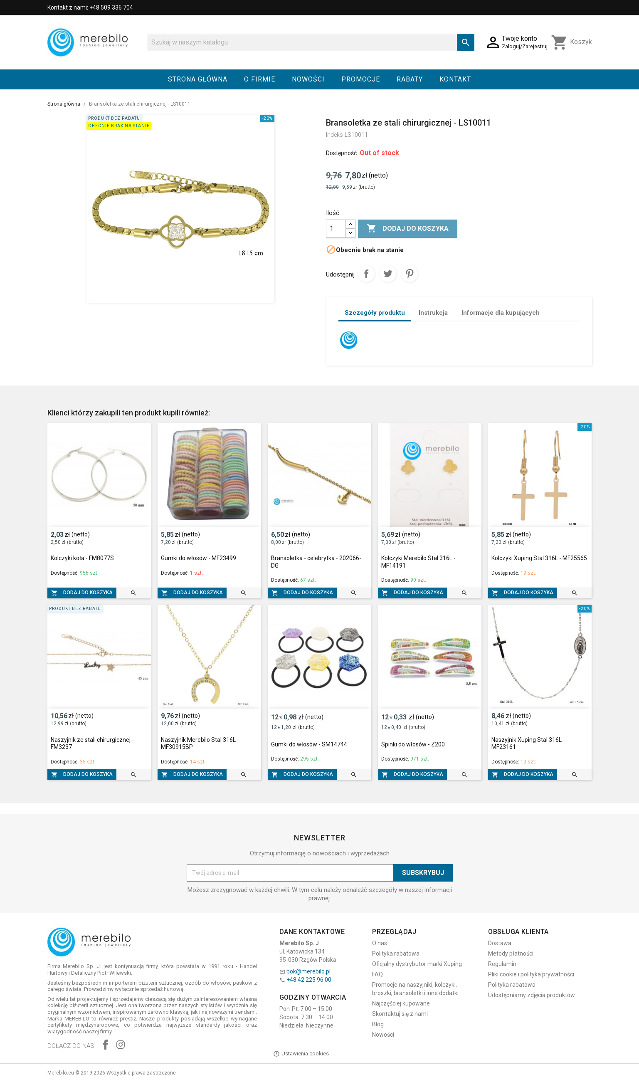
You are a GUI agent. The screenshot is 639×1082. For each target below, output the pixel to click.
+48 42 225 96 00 (308, 979)
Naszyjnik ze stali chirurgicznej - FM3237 (92, 743)
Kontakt (455, 79)
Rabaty (410, 79)
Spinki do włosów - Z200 (413, 744)
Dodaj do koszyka (408, 228)
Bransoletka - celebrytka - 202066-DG (316, 562)
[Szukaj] (310, 42)
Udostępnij (366, 273)
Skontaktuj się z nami (400, 1013)
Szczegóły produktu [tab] (375, 312)
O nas (379, 943)
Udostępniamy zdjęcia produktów (531, 995)
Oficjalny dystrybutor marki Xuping (417, 964)
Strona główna (197, 79)
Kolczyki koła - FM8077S (82, 558)
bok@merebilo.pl (308, 971)
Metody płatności (510, 953)
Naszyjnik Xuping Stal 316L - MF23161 (528, 743)
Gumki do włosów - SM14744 (309, 744)
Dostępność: (342, 153)
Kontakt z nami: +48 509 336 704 (90, 7)
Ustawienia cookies (301, 1053)
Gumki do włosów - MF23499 (198, 558)
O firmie (259, 79)
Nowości (308, 79)
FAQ (377, 974)
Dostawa (499, 943)
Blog (378, 1024)
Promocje (360, 79)
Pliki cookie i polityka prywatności (531, 974)
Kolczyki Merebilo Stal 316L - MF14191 (418, 562)
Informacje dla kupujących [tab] (500, 312)
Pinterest (409, 273)
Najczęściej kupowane (401, 1003)
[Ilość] (336, 229)
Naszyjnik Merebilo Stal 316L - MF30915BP (200, 743)
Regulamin (502, 964)
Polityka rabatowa (395, 953)
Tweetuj (388, 273)
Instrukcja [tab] (433, 312)
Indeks (334, 134)
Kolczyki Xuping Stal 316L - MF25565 (539, 558)
